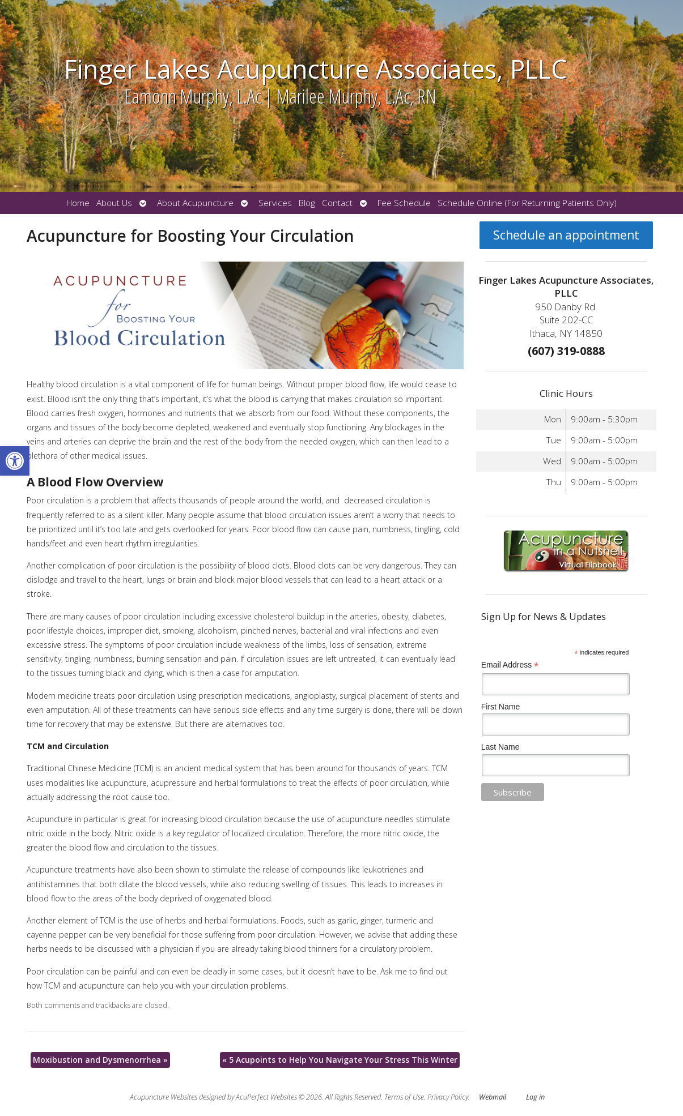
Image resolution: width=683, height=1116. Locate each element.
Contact (337, 203)
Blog (307, 203)
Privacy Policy (447, 1097)
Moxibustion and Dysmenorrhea (100, 1059)
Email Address (510, 665)
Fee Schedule (404, 203)
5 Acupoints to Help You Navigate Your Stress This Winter (339, 1059)
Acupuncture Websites (163, 1097)
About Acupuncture (195, 203)
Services (275, 203)
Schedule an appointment (566, 235)
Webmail (492, 1097)
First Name (500, 706)
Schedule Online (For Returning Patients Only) (527, 203)
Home (78, 203)
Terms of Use (404, 1097)
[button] (14, 461)
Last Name (500, 746)
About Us (114, 203)
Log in (535, 1097)
